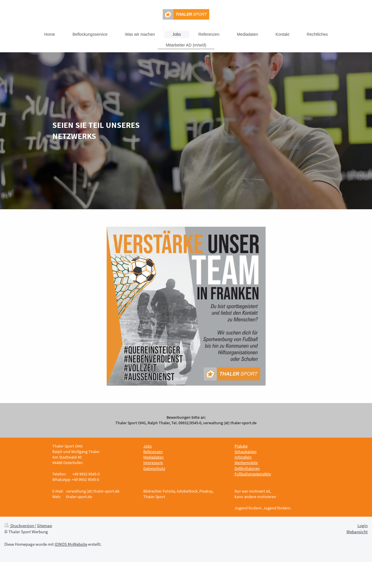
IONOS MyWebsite (71, 544)
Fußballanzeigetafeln (253, 474)
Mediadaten (153, 457)
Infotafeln (243, 457)
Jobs (147, 446)
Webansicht (357, 531)
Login (362, 525)
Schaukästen (246, 451)
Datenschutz (154, 468)
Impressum (153, 462)
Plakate (241, 446)
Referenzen (153, 451)
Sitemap (44, 525)
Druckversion (19, 525)
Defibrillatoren (247, 468)
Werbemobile (246, 462)
